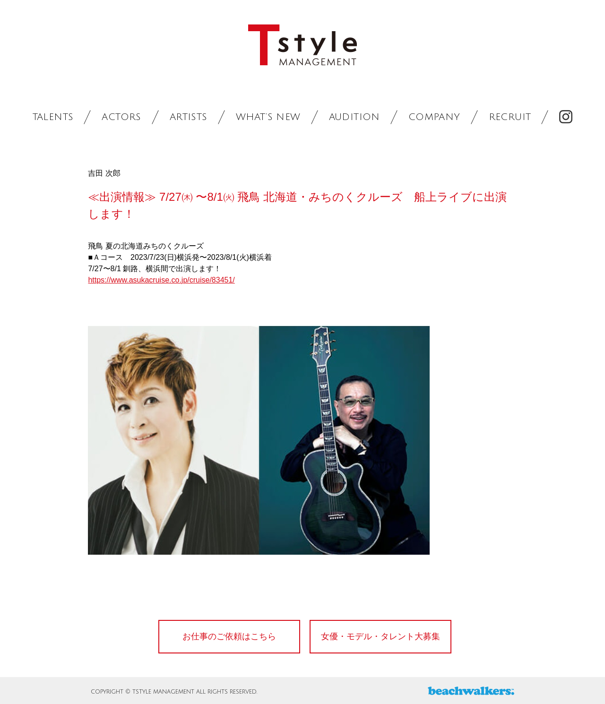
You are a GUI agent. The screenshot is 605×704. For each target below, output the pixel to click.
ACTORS (121, 117)
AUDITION (354, 117)
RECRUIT (510, 117)
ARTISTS (188, 117)
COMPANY (434, 117)
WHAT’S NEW (268, 117)
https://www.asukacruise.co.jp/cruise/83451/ (161, 280)
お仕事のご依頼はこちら (229, 636)
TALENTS (53, 117)
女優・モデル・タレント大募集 (380, 636)
